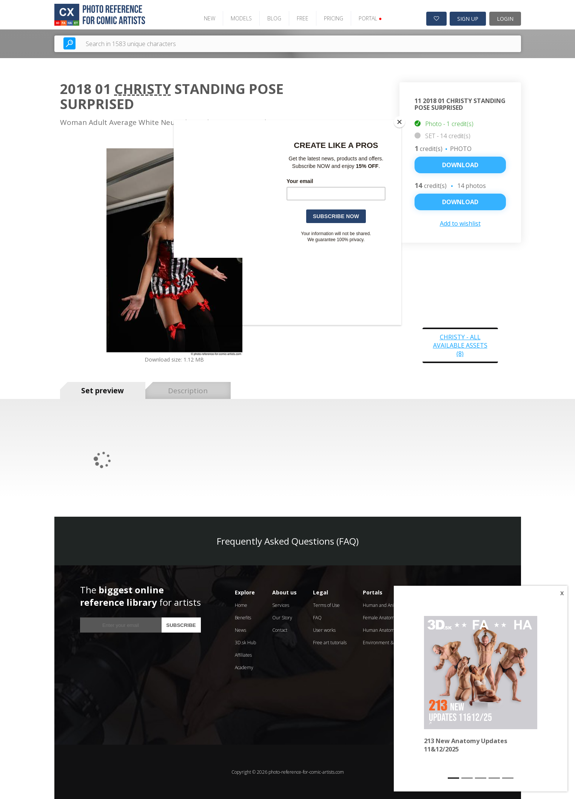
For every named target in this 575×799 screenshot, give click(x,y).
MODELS (240, 18)
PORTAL (369, 18)
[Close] (399, 122)
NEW (208, 18)
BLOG (273, 18)
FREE (301, 18)
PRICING (332, 18)
